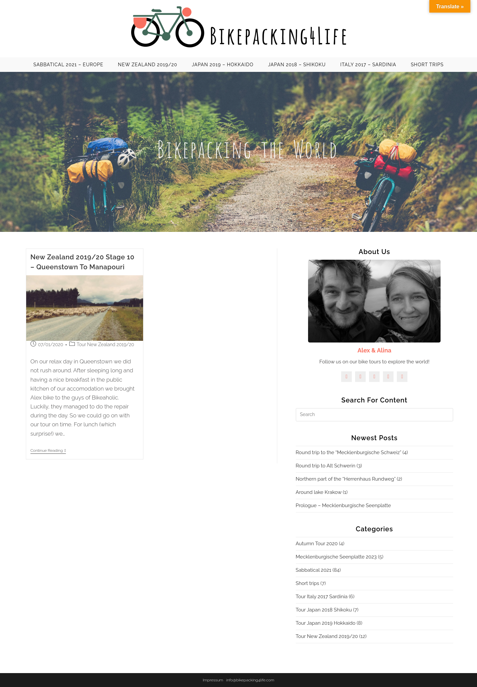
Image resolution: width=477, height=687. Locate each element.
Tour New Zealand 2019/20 (105, 344)
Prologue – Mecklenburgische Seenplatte (343, 505)
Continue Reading (48, 451)
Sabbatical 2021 (313, 570)
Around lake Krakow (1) (322, 492)
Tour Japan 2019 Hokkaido (325, 623)
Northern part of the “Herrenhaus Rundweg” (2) (349, 479)
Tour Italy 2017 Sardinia (322, 597)
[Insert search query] (374, 414)
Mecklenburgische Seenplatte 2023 (336, 557)
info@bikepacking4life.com (250, 680)
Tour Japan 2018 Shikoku (324, 610)
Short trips (307, 583)
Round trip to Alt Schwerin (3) (329, 466)
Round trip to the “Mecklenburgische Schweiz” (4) (352, 452)
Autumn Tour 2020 (317, 544)
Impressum (213, 680)
